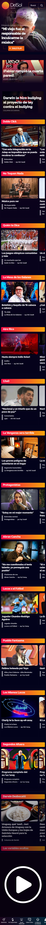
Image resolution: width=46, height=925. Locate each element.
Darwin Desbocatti (21, 923)
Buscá (33, 5)
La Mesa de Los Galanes (38, 923)
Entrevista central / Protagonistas (15, 25)
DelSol (16, 4)
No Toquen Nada (12, 922)
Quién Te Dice (29, 922)
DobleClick (4, 922)
